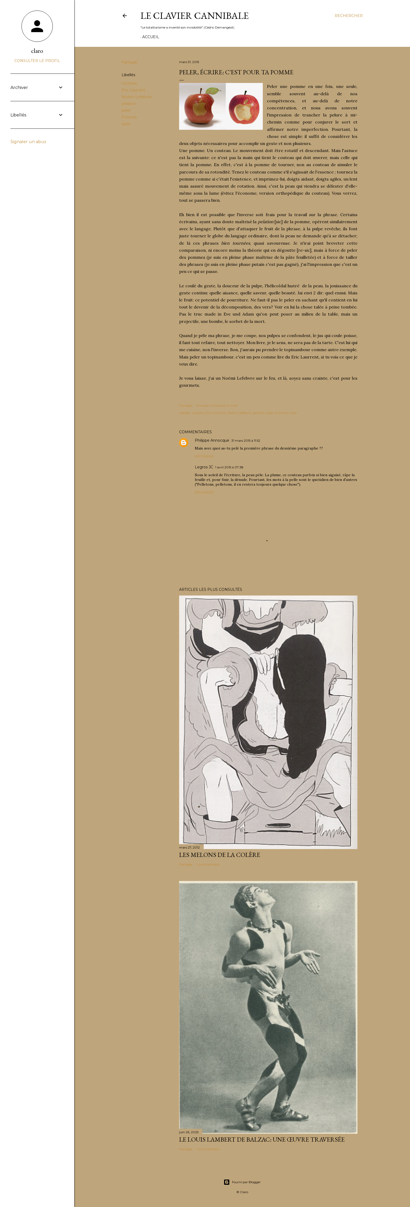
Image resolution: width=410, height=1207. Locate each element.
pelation (129, 103)
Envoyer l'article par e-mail (217, 405)
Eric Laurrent (133, 90)
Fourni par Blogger (242, 1182)
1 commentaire (208, 864)
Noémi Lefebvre (137, 96)
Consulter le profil (37, 60)
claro (37, 51)
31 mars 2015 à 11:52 (245, 440)
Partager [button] (130, 62)
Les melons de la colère (219, 855)
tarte (126, 124)
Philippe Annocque (212, 440)
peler (126, 110)
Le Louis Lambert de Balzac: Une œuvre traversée (262, 1139)
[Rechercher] (349, 15)
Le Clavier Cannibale (194, 15)
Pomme (129, 117)
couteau (129, 83)
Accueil (150, 37)
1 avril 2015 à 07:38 (229, 467)
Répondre (204, 456)
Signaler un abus (28, 141)
